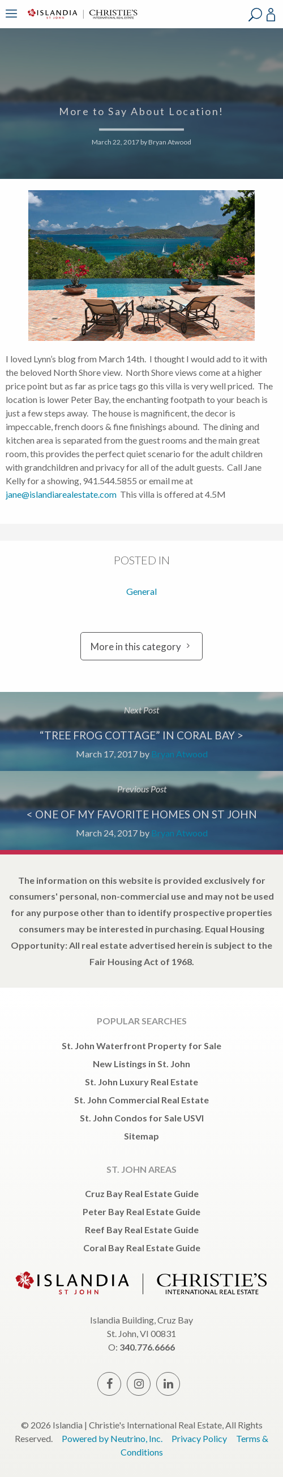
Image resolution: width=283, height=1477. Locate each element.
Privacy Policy (199, 1438)
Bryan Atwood (169, 142)
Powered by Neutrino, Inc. (112, 1438)
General (141, 591)
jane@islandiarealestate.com (61, 494)
